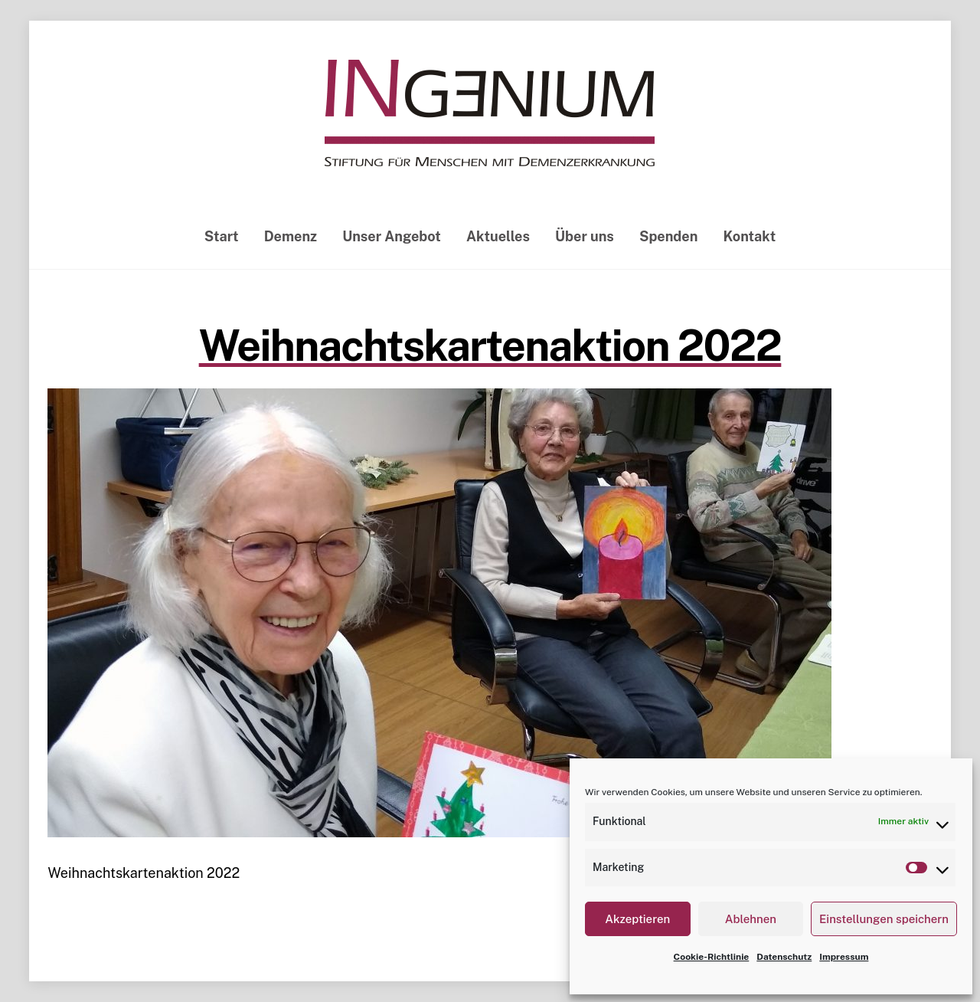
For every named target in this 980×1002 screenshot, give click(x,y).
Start (221, 236)
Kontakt (750, 236)
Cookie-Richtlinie (712, 956)
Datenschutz (784, 956)
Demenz (290, 236)
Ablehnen (750, 918)
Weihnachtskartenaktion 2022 (490, 345)
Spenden (668, 236)
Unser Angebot (391, 236)
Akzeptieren (637, 918)
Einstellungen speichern (884, 918)
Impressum (843, 956)
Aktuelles (498, 236)
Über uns (584, 236)
